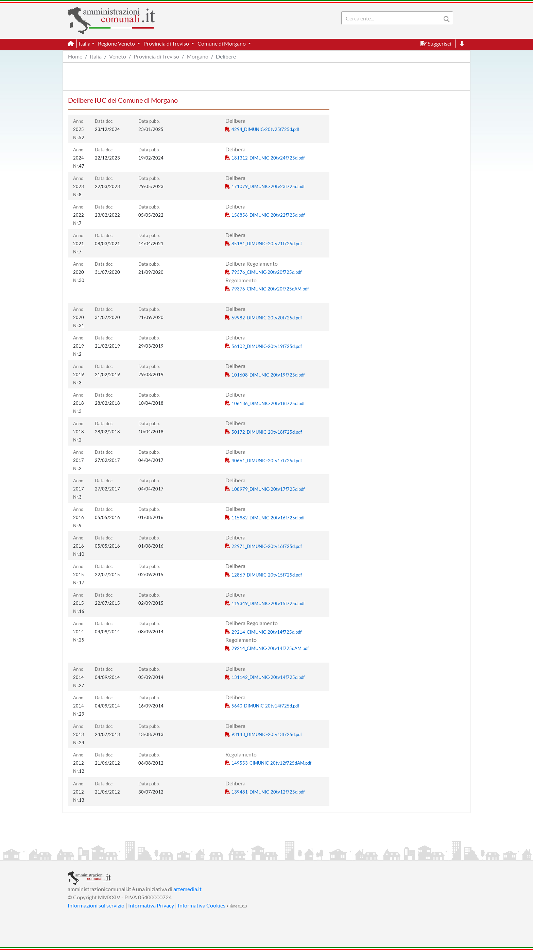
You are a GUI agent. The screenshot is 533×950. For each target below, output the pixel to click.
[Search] (393, 18)
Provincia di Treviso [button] (166, 43)
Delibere (226, 56)
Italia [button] (84, 43)
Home (75, 56)
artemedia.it (187, 889)
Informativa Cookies (201, 905)
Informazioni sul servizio (96, 905)
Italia (96, 56)
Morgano (197, 56)
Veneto (117, 56)
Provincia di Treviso (156, 56)
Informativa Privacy (151, 905)
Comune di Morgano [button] (222, 43)
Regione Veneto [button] (117, 43)
